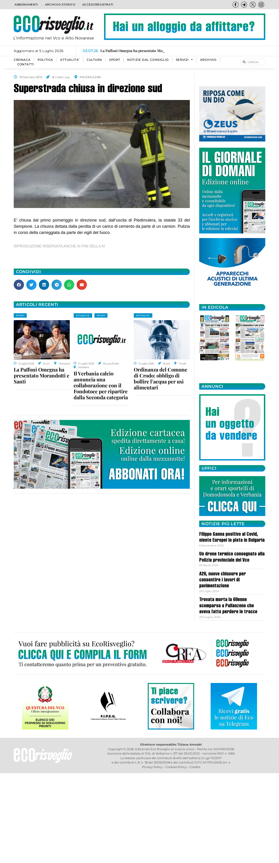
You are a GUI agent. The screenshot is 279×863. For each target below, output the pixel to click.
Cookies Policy (176, 767)
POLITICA (45, 59)
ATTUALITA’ (70, 59)
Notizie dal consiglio (148, 59)
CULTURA (94, 59)
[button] (19, 285)
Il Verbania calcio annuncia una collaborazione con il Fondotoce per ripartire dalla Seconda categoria (101, 385)
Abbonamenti (26, 4)
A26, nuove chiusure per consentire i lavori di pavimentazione (222, 580)
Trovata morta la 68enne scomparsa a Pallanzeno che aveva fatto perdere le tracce (228, 606)
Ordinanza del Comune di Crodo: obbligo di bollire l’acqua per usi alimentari (160, 378)
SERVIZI (184, 60)
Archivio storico (60, 4)
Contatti (25, 64)
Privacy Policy (152, 767)
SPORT (114, 59)
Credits (195, 767)
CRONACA (22, 59)
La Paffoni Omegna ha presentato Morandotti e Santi (41, 375)
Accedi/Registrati (97, 4)
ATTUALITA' (83, 315)
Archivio (208, 59)
